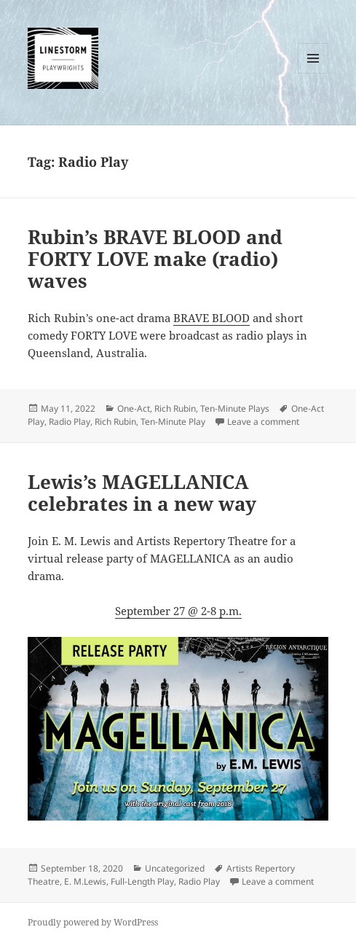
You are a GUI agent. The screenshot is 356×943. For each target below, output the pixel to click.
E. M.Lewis (85, 881)
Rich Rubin (175, 408)
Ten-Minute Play (173, 421)
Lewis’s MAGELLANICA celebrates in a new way (142, 493)
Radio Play (69, 421)
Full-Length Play (142, 881)
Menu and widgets (313, 73)
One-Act (133, 408)
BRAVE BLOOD (211, 317)
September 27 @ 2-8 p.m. (178, 610)
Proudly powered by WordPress (93, 922)
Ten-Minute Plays (234, 408)
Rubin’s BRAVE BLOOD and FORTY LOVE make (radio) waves (155, 259)
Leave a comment (263, 421)
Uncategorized (175, 868)
